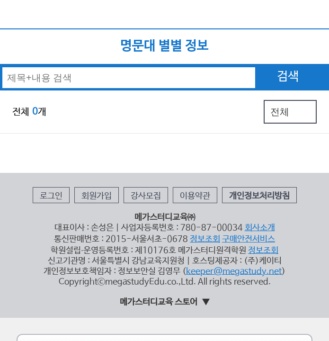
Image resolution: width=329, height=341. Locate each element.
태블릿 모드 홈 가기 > (165, 262)
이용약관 (186, 138)
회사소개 (235, 161)
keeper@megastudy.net (216, 192)
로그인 (80, 138)
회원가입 (114, 138)
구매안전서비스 (227, 169)
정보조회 (194, 169)
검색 (287, 55)
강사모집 (150, 138)
